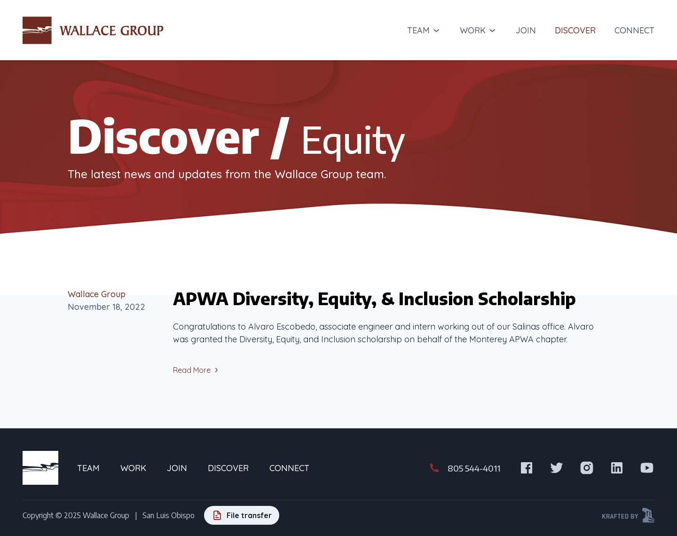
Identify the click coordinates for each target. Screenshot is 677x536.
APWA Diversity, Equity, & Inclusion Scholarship (374, 298)
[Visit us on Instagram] (586, 467)
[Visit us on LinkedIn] (616, 467)
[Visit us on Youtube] (646, 467)
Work (478, 30)
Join (526, 30)
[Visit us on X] (556, 467)
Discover (575, 30)
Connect (634, 30)
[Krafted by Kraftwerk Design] (628, 515)
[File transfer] (241, 515)
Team (424, 30)
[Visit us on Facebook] (526, 467)
